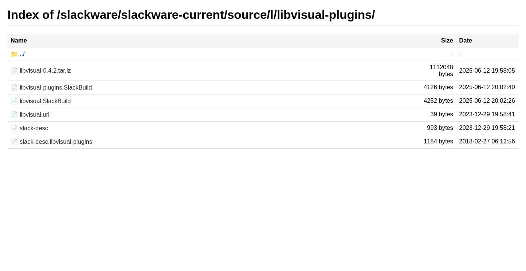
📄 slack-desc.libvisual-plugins (51, 142)
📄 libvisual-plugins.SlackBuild (51, 87)
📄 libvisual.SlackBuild (41, 101)
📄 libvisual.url (30, 114)
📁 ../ (18, 54)
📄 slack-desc (29, 128)
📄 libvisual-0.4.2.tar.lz (41, 70)
